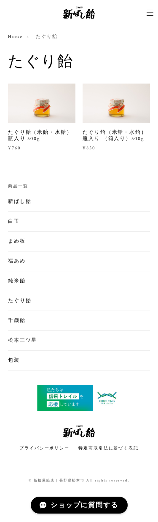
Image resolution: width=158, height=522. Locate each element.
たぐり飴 (20, 301)
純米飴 (17, 281)
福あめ (17, 261)
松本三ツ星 (22, 340)
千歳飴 (17, 320)
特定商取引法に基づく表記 (108, 448)
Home (15, 37)
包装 (14, 360)
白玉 (14, 221)
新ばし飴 (20, 201)
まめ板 (17, 241)
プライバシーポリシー (44, 448)
